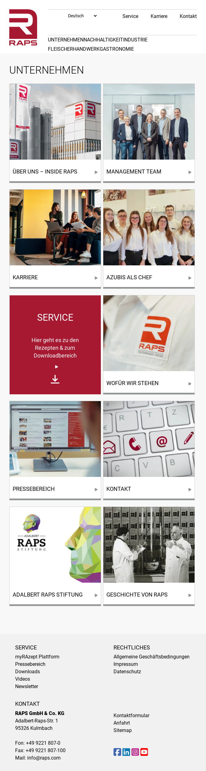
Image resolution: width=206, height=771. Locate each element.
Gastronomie (117, 49)
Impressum (126, 664)
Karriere (159, 16)
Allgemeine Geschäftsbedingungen (152, 657)
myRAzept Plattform (37, 657)
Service (130, 16)
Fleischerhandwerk (74, 49)
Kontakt (188, 16)
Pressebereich (30, 664)
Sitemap (123, 730)
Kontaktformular (131, 715)
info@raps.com (44, 758)
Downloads (27, 672)
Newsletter (26, 686)
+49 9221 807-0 (43, 743)
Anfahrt (122, 723)
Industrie (135, 40)
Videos (22, 679)
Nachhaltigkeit (103, 40)
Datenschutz (127, 672)
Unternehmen (66, 40)
